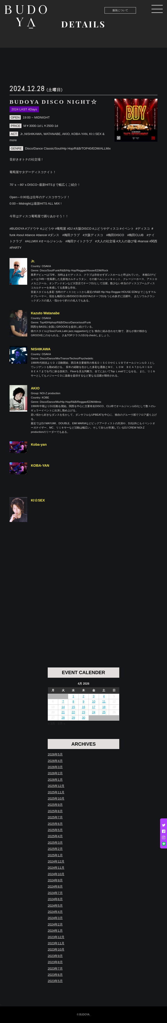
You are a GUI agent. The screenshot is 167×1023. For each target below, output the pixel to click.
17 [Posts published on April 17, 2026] (93, 707)
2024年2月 (55, 924)
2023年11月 (56, 943)
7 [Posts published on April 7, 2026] (63, 701)
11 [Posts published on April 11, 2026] (103, 701)
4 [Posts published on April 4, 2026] (104, 696)
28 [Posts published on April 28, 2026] (63, 717)
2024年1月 (55, 930)
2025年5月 (55, 830)
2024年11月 (56, 867)
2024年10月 (56, 874)
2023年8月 (55, 962)
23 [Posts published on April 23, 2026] (83, 712)
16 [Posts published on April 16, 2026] (83, 707)
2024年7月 (55, 893)
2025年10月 (56, 798)
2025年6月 (55, 824)
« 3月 (51, 723)
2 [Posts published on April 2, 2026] (83, 696)
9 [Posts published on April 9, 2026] (83, 701)
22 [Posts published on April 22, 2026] (73, 712)
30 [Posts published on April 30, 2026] (83, 717)
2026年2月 (55, 773)
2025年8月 (55, 811)
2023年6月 (55, 974)
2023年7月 (55, 968)
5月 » (61, 723)
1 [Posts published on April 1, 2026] (73, 696)
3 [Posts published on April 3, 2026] (93, 696)
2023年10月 (56, 949)
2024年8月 (55, 886)
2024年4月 (55, 912)
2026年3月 (55, 767)
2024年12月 (56, 861)
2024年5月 (55, 905)
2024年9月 (55, 880)
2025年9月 (55, 804)
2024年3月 (55, 918)
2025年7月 (55, 817)
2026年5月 (55, 754)
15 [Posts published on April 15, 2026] (73, 707)
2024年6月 (55, 899)
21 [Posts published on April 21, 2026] (63, 712)
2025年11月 (56, 792)
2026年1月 (55, 779)
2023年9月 (55, 956)
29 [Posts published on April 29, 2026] (73, 717)
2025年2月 (55, 849)
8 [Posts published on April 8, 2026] (73, 701)
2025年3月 (55, 842)
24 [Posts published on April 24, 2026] (93, 712)
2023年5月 (55, 981)
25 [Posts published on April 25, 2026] (103, 712)
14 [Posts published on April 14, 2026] (63, 707)
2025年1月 (55, 855)
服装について (120, 10)
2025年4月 (55, 836)
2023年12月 (56, 937)
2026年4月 (55, 761)
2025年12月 (56, 786)
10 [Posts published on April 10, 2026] (93, 701)
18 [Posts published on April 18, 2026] (103, 707)
